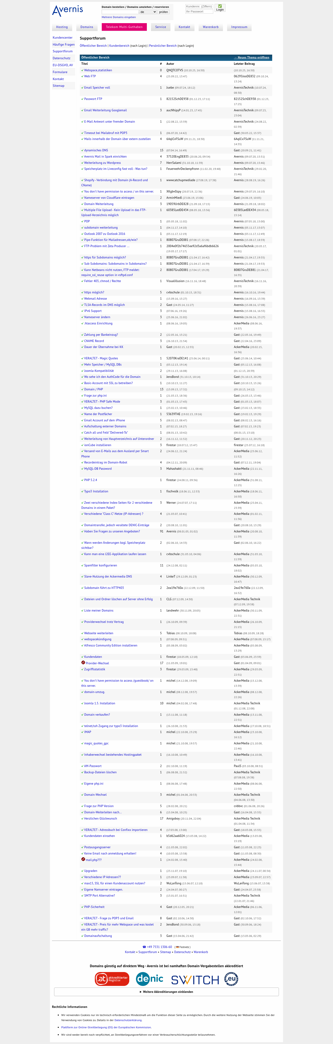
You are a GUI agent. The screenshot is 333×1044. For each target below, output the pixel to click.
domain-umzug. (94, 692)
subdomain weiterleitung (101, 228)
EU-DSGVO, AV (63, 65)
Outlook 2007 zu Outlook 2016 (104, 234)
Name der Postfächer (98, 414)
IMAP (87, 732)
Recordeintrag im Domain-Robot (105, 462)
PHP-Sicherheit (94, 907)
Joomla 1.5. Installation (99, 703)
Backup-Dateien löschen (100, 772)
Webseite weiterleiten (98, 633)
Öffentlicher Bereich (93, 46)
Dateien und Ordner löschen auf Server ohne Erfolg (118, 599)
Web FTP (90, 76)
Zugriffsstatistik (94, 669)
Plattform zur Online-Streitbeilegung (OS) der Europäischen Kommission (106, 1027)
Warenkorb (211, 27)
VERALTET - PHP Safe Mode (102, 402)
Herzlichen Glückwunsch (100, 818)
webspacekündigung (97, 639)
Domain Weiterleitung (98, 204)
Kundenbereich (119, 46)
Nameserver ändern (97, 317)
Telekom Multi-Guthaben (124, 27)
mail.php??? (94, 860)
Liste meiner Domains (98, 610)
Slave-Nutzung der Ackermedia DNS (108, 576)
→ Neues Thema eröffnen (251, 57)
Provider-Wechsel (97, 663)
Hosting (62, 27)
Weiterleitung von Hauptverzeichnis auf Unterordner (119, 439)
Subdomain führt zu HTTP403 (104, 588)
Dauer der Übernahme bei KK (103, 347)
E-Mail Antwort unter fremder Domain (109, 122)
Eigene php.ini (93, 784)
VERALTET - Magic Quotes (101, 358)
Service (160, 27)
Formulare (60, 72)
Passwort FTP (93, 99)
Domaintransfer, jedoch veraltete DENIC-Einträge (116, 525)
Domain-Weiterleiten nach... (103, 812)
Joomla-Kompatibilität (99, 371)
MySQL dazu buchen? (98, 408)
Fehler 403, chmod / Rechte (102, 281)
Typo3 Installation (96, 491)
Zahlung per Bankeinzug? (101, 335)
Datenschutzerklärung (128, 1020)
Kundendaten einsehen (99, 836)
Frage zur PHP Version (99, 806)
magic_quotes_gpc (96, 743)
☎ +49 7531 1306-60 (157, 947)
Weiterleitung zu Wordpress (102, 163)
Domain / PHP (93, 389)
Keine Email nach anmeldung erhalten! (110, 853)
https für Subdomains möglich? (105, 257)
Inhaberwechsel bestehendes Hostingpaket (113, 755)
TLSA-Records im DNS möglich (104, 305)
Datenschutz (62, 58)
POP (87, 221)
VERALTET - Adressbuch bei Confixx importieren (116, 830)
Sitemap (59, 86)
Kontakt (184, 27)
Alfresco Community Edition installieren (110, 645)
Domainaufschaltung (98, 936)
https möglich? (94, 292)
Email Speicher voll (97, 88)
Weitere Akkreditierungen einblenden (168, 992)
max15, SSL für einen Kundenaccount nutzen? (114, 883)
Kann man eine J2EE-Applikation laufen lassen (115, 554)
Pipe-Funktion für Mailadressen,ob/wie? (110, 240)
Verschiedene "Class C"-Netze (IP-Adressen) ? (113, 514)
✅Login (220, 7)
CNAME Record (94, 341)
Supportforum (63, 51)
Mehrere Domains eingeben (119, 17)
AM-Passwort (93, 766)
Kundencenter (63, 37)
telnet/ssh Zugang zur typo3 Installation (111, 726)
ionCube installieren (97, 445)
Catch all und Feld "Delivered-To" (106, 433)
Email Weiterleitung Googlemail (105, 110)
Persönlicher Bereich (163, 46)
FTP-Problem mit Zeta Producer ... (106, 246)
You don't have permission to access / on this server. (119, 191)
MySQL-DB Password (98, 469)
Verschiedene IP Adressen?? (102, 877)
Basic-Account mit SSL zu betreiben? (108, 383)
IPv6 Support (93, 311)
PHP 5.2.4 (90, 480)
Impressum (239, 27)
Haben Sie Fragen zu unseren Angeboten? (112, 531)
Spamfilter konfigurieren (100, 565)
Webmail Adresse (95, 299)
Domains (86, 27)
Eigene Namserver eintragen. (103, 890)
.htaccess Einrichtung (98, 323)
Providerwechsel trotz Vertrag (104, 622)
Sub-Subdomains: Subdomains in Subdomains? (115, 264)
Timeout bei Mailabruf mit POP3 (105, 133)
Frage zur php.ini (95, 396)
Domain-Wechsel (95, 795)
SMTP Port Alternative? (99, 896)
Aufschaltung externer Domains (105, 426)
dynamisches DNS (96, 150)
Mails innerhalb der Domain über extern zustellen (117, 139)
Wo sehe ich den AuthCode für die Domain (112, 377)
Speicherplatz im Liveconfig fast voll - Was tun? (115, 169)
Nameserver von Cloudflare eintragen (109, 198)
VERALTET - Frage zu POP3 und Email (109, 918)
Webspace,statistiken (98, 70)
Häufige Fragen (64, 44)
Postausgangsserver (97, 847)
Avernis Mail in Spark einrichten (105, 156)
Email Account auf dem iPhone (104, 420)
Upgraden (90, 871)
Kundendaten (93, 657)
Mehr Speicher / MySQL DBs (102, 365)
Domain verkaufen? (97, 715)
